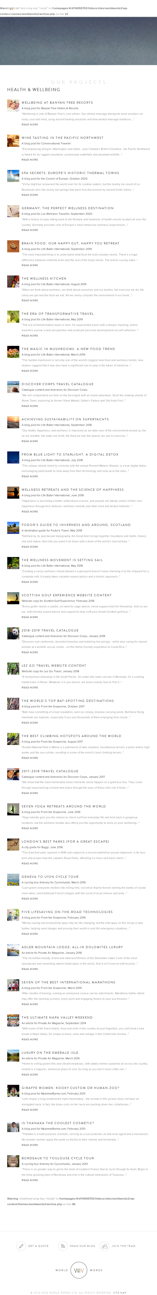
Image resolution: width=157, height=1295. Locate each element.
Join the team (124, 1246)
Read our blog (82, 1246)
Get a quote (38, 1246)
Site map (119, 1292)
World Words (31, 8)
